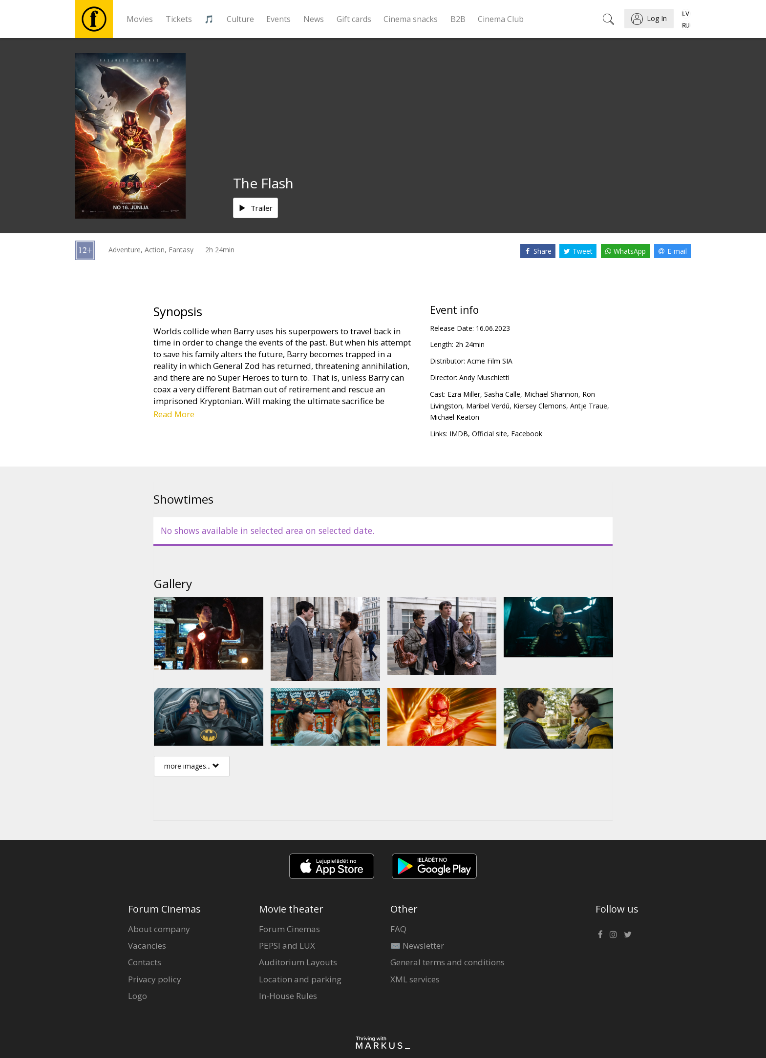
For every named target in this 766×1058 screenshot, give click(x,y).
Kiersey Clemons (539, 405)
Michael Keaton (454, 417)
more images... (191, 766)
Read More (173, 414)
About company (159, 929)
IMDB (458, 433)
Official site (489, 433)
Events (278, 19)
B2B (458, 19)
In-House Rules (288, 995)
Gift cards (354, 19)
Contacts (144, 962)
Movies (140, 19)
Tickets (179, 19)
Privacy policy (154, 979)
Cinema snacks (410, 19)
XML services (415, 979)
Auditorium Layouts (298, 962)
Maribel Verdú (488, 405)
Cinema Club (501, 19)
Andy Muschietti (484, 377)
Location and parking (300, 979)
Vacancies (147, 945)
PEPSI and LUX (287, 945)
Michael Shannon (551, 394)
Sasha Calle (502, 394)
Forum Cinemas (289, 929)
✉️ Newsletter (417, 945)
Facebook (526, 433)
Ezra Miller (463, 394)
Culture (240, 19)
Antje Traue (588, 405)
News (313, 19)
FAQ (398, 929)
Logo (137, 995)
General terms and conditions (447, 962)
